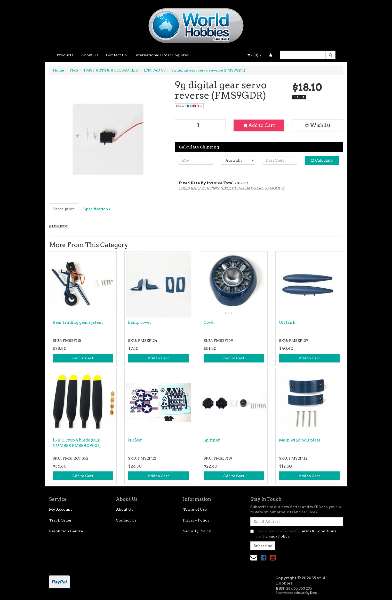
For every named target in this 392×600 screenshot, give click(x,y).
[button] (317, 125)
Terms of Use (195, 509)
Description (64, 209)
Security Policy (197, 531)
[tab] (64, 208)
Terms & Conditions (318, 531)
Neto (313, 593)
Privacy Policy (196, 520)
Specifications (97, 209)
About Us (89, 55)
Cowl (209, 322)
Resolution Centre (66, 531)
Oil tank (287, 322)
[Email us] (253, 558)
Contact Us (116, 55)
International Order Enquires (161, 55)
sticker (135, 440)
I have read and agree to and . (293, 533)
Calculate (322, 160)
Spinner (212, 440)
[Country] (238, 160)
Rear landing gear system (78, 322)
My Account (60, 509)
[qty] (196, 160)
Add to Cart (259, 125)
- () (254, 55)
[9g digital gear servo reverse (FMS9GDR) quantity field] (200, 125)
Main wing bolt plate (300, 440)
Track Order (60, 520)
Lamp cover (139, 322)
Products (65, 55)
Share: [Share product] (189, 106)
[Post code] (280, 160)
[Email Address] (296, 521)
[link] (263, 558)
